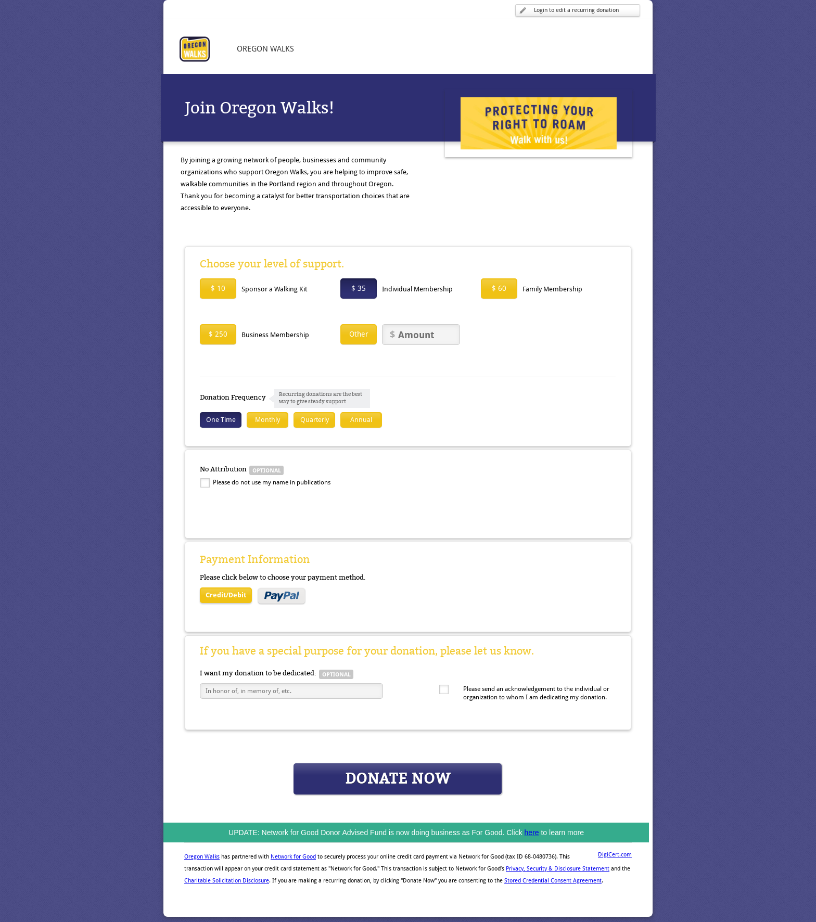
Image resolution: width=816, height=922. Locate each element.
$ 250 (218, 334)
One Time (221, 420)
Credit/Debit (226, 595)
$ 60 (499, 288)
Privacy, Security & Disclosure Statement (557, 868)
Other (358, 334)
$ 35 (358, 288)
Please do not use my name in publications (271, 482)
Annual (361, 420)
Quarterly (314, 420)
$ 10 (218, 288)
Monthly (267, 420)
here (532, 832)
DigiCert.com (615, 854)
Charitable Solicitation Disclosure (226, 880)
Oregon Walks (202, 856)
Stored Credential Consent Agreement (553, 880)
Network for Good (293, 856)
